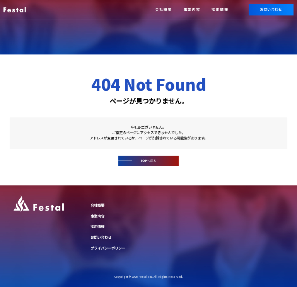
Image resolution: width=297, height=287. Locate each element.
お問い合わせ (271, 9)
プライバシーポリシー (107, 248)
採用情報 (220, 9)
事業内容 (191, 9)
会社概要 (163, 9)
